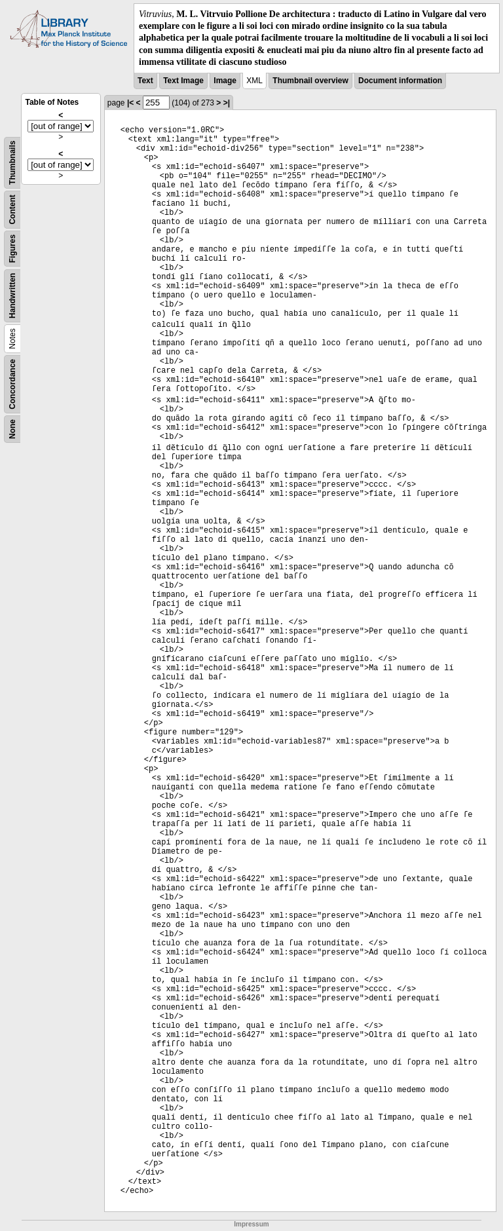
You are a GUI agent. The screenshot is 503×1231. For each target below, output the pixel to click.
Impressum (251, 1224)
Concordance (12, 384)
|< (130, 102)
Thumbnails (12, 162)
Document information (400, 80)
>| (226, 102)
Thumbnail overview (310, 80)
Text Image (183, 80)
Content (12, 209)
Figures (12, 249)
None (12, 429)
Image (225, 80)
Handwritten (12, 295)
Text (145, 80)
